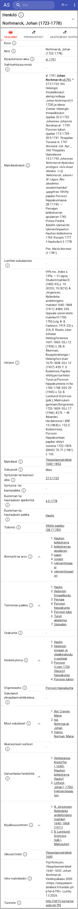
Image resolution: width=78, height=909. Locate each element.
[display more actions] (74, 5)
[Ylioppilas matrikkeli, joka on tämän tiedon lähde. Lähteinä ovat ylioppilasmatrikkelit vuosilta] (20, 461)
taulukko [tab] (11, 34)
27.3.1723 (52, 478)
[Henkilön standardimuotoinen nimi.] (13, 51)
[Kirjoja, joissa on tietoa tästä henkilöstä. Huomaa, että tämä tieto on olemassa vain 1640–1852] (31, 825)
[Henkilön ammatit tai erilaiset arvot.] (30, 556)
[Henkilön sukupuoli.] (20, 469)
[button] (39, 19)
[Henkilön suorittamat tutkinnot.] (18, 527)
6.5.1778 (51, 501)
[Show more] (39, 557)
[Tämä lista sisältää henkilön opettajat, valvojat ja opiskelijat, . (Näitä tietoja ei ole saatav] (7, 749)
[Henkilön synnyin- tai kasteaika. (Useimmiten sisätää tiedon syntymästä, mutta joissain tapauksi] (13, 480)
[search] (33, 5)
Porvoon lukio (63, 612)
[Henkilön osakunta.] (20, 633)
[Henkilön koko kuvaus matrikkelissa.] (28, 165)
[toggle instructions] (21, 15)
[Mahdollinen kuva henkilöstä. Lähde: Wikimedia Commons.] (14, 43)
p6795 (66, 79)
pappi (58, 555)
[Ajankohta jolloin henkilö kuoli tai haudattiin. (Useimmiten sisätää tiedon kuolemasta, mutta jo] (7, 505)
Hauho (50, 515)
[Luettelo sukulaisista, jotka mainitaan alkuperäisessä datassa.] (7, 265)
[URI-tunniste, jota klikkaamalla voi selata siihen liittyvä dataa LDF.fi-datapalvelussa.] (19, 902)
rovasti (58, 559)
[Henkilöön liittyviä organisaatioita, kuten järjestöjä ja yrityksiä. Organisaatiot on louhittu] (24, 687)
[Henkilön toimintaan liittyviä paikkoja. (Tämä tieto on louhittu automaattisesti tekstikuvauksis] (31, 605)
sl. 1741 (51, 59)
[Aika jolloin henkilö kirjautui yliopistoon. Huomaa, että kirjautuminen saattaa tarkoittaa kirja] (32, 59)
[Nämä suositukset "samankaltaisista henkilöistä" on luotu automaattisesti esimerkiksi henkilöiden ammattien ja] (7, 778)
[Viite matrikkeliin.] (29, 878)
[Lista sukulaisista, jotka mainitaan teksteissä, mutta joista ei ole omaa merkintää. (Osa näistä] (28, 723)
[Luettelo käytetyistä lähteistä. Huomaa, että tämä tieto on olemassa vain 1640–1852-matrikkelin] (17, 362)
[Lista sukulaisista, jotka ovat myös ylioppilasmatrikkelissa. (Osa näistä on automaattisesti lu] (7, 702)
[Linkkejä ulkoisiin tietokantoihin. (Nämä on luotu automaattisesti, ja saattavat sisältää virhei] (25, 854)
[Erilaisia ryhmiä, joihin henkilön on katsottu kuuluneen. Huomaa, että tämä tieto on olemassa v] (26, 660)
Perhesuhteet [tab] (34, 34)
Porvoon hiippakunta (59, 688)
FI (64, 5)
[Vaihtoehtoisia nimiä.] (7, 69)
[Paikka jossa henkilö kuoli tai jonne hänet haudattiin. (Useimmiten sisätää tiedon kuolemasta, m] (7, 519)
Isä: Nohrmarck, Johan (62, 724)
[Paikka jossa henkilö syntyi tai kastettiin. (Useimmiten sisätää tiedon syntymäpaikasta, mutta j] (23, 490)
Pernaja (59, 599)
